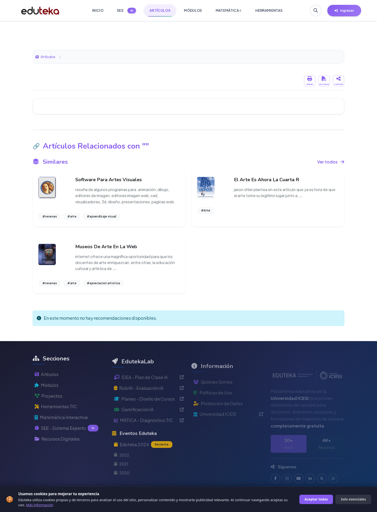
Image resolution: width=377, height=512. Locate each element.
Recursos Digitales (57, 453)
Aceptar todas (316, 499)
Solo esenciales (353, 499)
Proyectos (48, 410)
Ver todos (330, 161)
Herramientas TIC (56, 420)
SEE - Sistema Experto (66, 442)
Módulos (46, 399)
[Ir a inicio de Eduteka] (40, 10)
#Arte (205, 210)
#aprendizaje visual (101, 216)
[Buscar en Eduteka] (315, 10)
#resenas (49, 216)
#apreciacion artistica (103, 283)
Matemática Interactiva (61, 431)
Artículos (45, 56)
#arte (71, 216)
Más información (39, 505)
